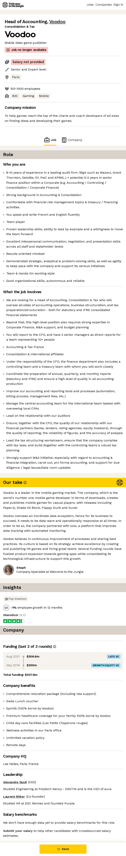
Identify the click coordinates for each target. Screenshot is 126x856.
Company (71, 140)
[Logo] (13, 5)
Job (50, 140)
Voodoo (57, 21)
